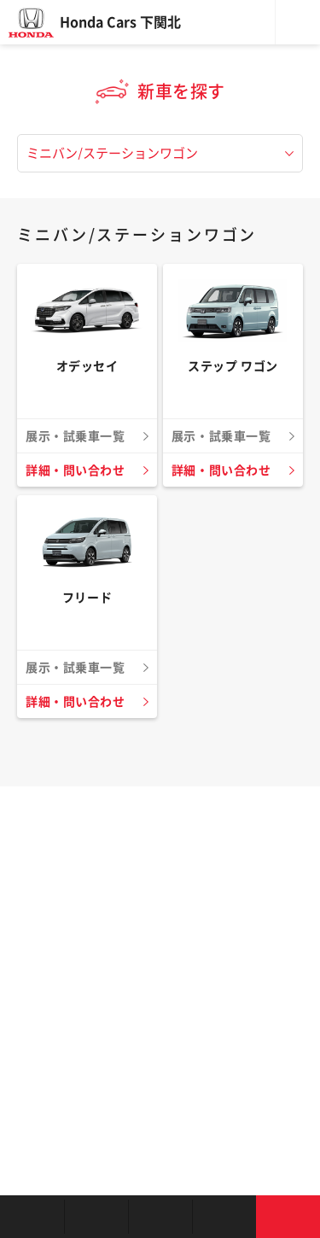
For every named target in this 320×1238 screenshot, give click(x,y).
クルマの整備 (160, 1216)
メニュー (298, 22)
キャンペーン (224, 1216)
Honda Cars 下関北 (120, 22)
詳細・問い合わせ (75, 470)
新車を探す (96, 1216)
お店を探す (32, 1216)
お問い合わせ (288, 1216)
